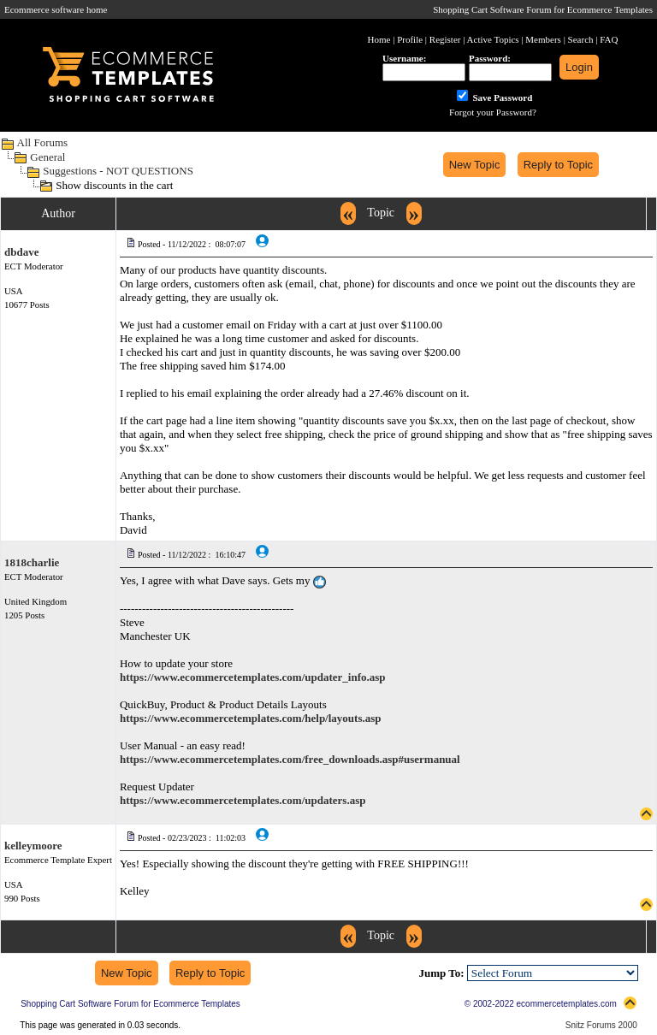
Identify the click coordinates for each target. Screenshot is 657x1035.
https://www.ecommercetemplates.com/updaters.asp (243, 800)
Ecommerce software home (55, 9)
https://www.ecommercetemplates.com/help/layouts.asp (251, 718)
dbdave (21, 251)
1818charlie (31, 562)
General (47, 157)
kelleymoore (33, 845)
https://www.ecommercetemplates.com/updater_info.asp (253, 677)
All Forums (42, 142)
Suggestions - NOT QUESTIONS (118, 170)
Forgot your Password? (492, 112)
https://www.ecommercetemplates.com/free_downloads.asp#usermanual (290, 759)
